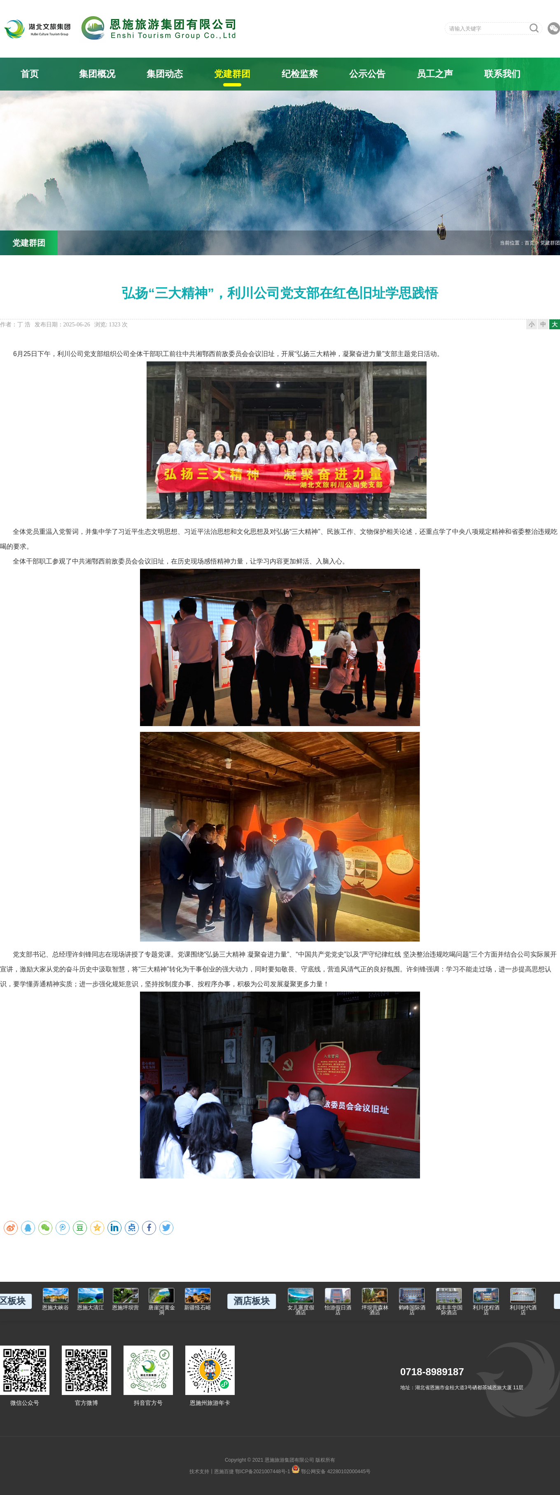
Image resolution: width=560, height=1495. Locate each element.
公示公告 (367, 74)
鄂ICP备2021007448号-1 (262, 1471)
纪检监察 (300, 74)
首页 (30, 74)
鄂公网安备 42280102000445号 (331, 1469)
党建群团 (232, 74)
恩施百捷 (224, 1471)
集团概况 (97, 74)
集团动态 (165, 74)
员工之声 (435, 74)
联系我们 (502, 74)
